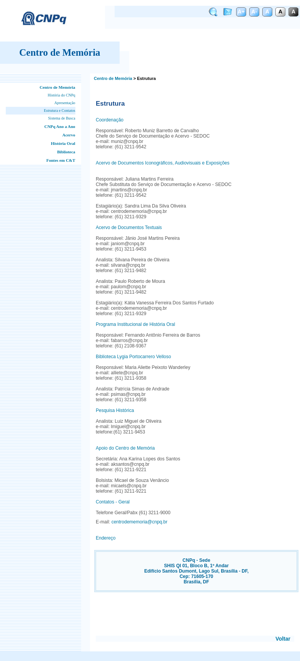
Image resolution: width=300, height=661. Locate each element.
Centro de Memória (57, 87)
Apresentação (64, 103)
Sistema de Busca (61, 118)
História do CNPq (61, 95)
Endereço (105, 538)
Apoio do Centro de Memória (125, 448)
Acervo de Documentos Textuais (129, 227)
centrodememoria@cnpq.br (140, 522)
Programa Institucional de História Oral (135, 324)
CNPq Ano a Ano (59, 126)
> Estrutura (144, 78)
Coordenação (109, 120)
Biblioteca (66, 151)
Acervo (68, 135)
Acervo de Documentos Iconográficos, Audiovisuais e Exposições (163, 163)
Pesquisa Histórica (115, 410)
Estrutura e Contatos (59, 110)
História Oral (63, 143)
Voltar (282, 639)
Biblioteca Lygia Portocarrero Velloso (133, 356)
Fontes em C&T (60, 160)
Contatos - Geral (113, 502)
